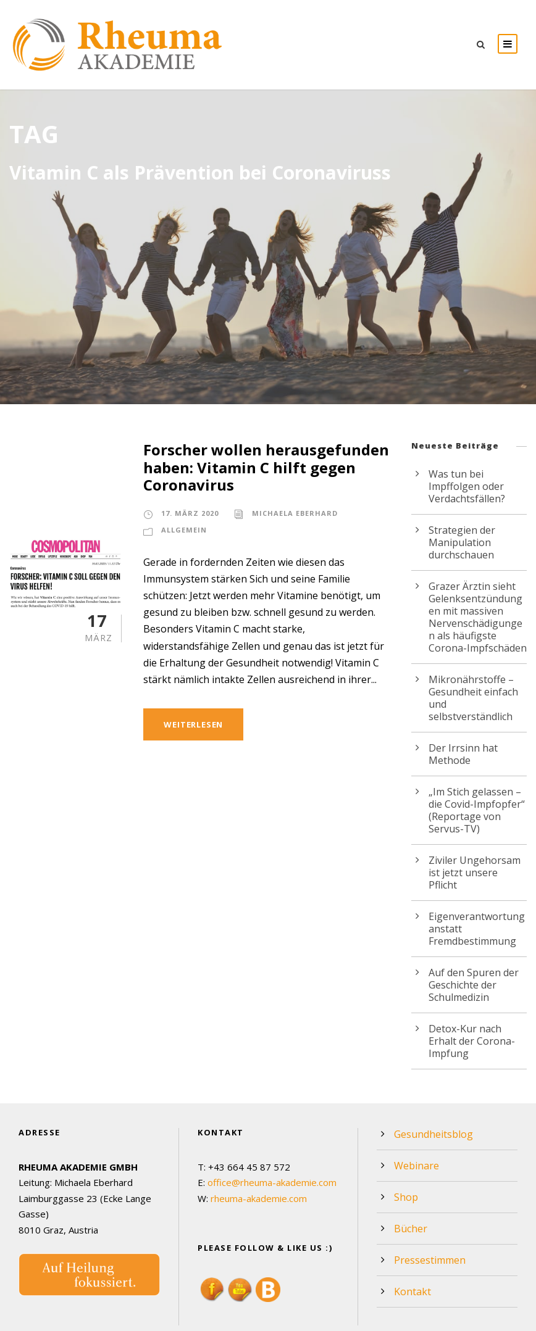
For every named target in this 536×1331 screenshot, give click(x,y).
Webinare (415, 1128)
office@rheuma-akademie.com (272, 1145)
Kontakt (410, 1254)
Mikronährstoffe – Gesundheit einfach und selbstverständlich (477, 691)
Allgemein (184, 530)
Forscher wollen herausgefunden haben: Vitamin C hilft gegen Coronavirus (259, 467)
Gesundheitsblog (431, 1097)
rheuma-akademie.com (259, 1161)
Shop (405, 1160)
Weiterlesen (195, 724)
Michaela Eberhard (294, 513)
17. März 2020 (189, 513)
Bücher (409, 1191)
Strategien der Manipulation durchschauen (460, 542)
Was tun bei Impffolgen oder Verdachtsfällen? (465, 486)
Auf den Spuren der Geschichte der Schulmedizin (471, 959)
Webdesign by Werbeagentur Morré (82, 1317)
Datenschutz (447, 1317)
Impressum (504, 1317)
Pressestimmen (428, 1222)
